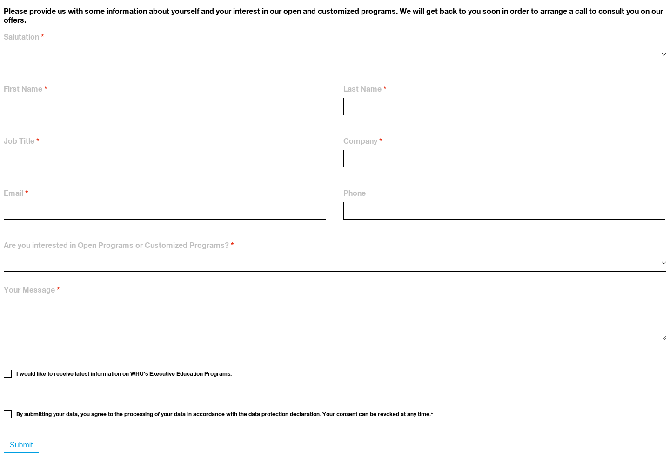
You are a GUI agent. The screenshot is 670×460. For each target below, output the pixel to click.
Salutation (21, 37)
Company (360, 141)
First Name (23, 89)
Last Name (362, 89)
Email (13, 193)
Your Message (29, 290)
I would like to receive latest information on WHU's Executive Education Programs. (124, 374)
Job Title (19, 141)
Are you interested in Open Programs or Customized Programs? (116, 245)
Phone (354, 193)
